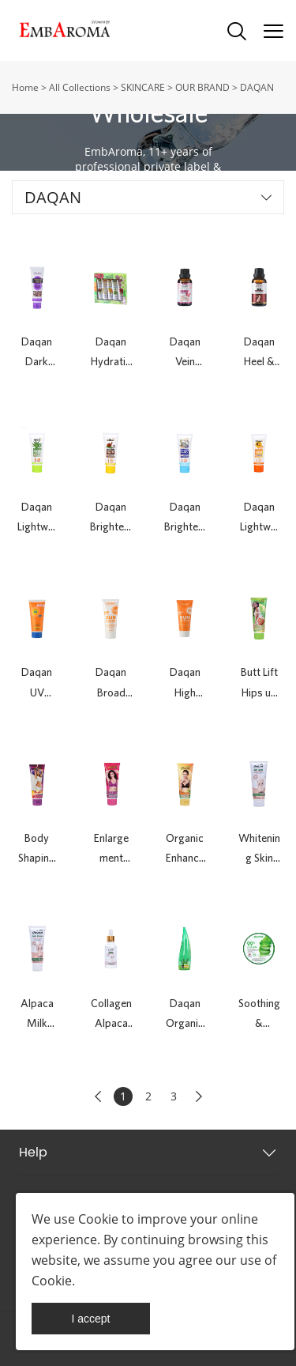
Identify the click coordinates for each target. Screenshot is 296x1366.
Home (25, 87)
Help (33, 1152)
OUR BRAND (202, 87)
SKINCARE (143, 87)
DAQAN (257, 87)
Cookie (98, 1219)
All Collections (80, 87)
